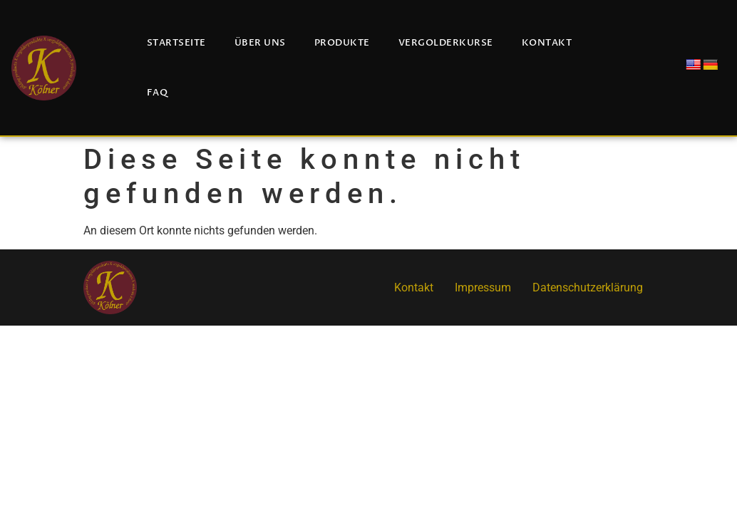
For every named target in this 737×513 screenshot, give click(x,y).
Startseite (176, 42)
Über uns (260, 42)
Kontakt (547, 42)
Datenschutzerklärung (587, 287)
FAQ (157, 92)
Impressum (483, 287)
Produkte (342, 42)
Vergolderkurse (445, 42)
